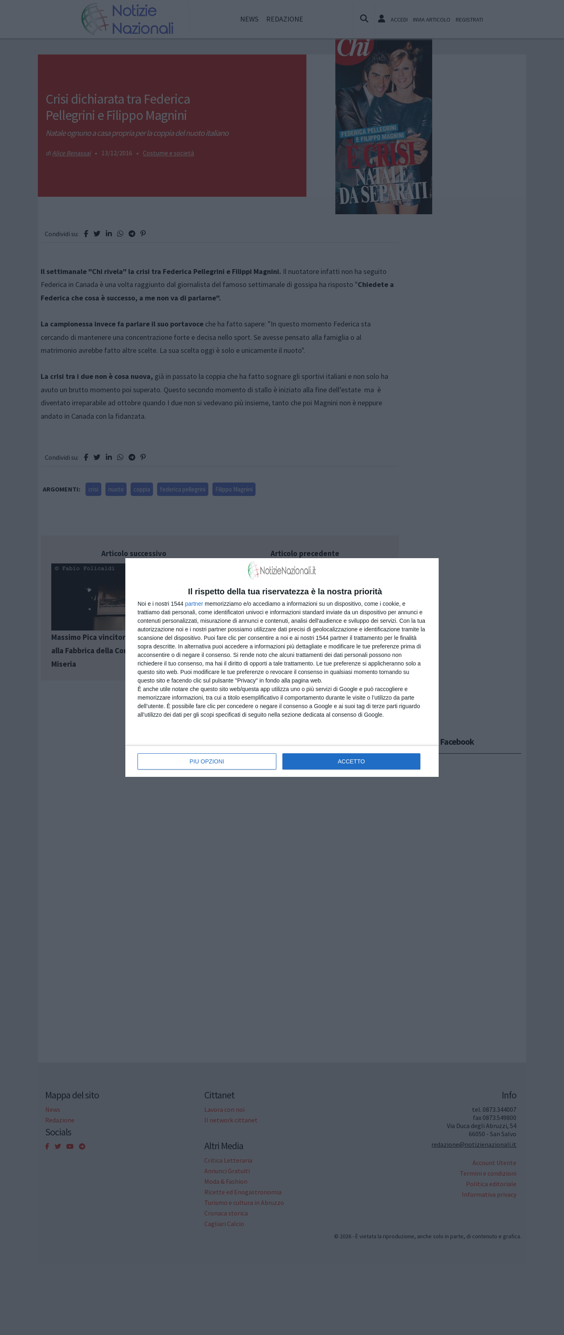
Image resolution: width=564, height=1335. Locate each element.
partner (194, 604)
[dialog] (282, 667)
